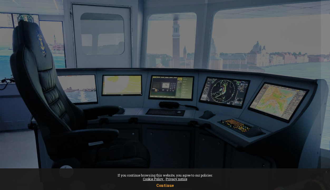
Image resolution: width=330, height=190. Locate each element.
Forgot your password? (302, 131)
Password (236, 105)
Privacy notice (176, 179)
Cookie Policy (153, 179)
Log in (274, 145)
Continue (165, 185)
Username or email (245, 78)
